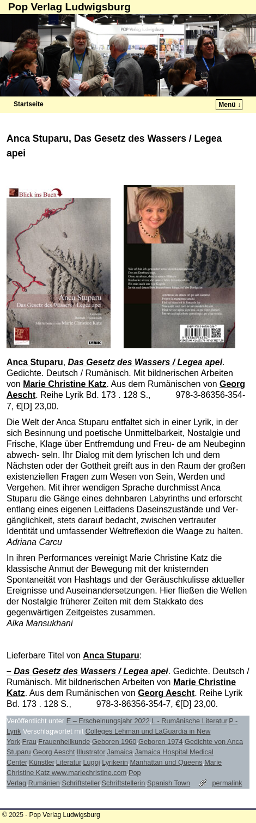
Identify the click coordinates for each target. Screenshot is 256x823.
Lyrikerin (115, 762)
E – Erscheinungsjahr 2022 (108, 721)
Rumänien (44, 783)
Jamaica (119, 752)
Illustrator (91, 752)
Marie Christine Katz (64, 384)
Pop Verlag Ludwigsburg (69, 7)
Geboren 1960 (114, 741)
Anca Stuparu (35, 362)
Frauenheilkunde (64, 741)
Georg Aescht (166, 693)
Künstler (41, 762)
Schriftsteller (80, 783)
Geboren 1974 (160, 741)
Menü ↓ (229, 104)
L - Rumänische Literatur (189, 721)
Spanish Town (168, 783)
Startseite (29, 104)
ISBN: (164, 395)
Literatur (68, 762)
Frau (29, 741)
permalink (227, 783)
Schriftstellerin (123, 783)
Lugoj (91, 762)
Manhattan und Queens (166, 762)
